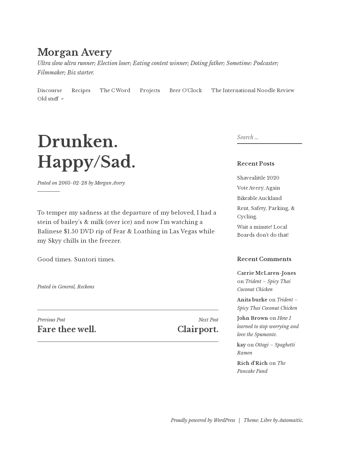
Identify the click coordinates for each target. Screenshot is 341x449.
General (66, 287)
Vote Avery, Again (258, 188)
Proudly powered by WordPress (203, 420)
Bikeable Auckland (259, 198)
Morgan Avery (74, 52)
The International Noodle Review (252, 90)
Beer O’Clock (186, 90)
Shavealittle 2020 (258, 178)
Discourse (49, 90)
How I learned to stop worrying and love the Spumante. (268, 326)
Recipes (81, 90)
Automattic (290, 420)
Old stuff (47, 99)
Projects (150, 90)
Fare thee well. (82, 325)
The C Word (115, 90)
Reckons (85, 287)
